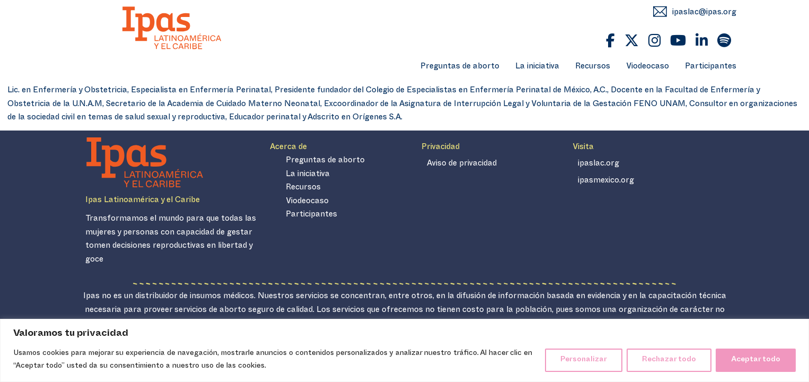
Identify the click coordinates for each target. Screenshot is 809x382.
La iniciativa (537, 68)
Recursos (592, 68)
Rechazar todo (669, 360)
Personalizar (583, 360)
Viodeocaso (647, 68)
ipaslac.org (598, 165)
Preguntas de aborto (459, 68)
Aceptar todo (755, 360)
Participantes (710, 68)
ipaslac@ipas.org (704, 13)
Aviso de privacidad (462, 165)
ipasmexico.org (606, 182)
